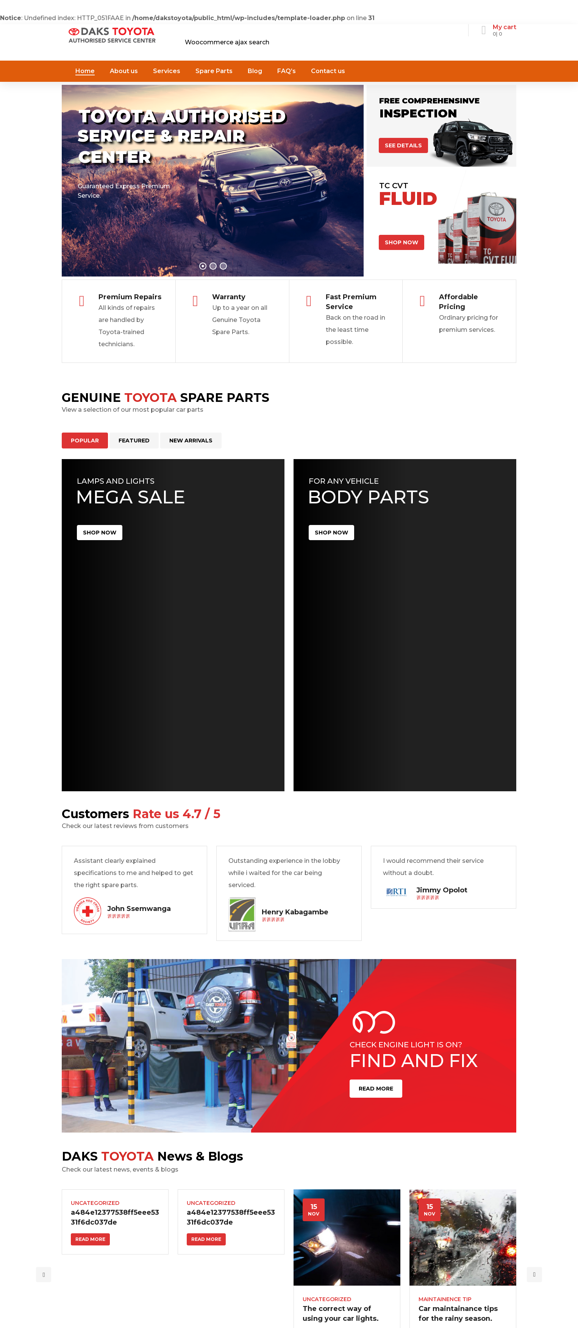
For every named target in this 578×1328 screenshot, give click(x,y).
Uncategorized (95, 1203)
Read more (90, 1239)
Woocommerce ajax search (227, 42)
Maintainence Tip (445, 1299)
